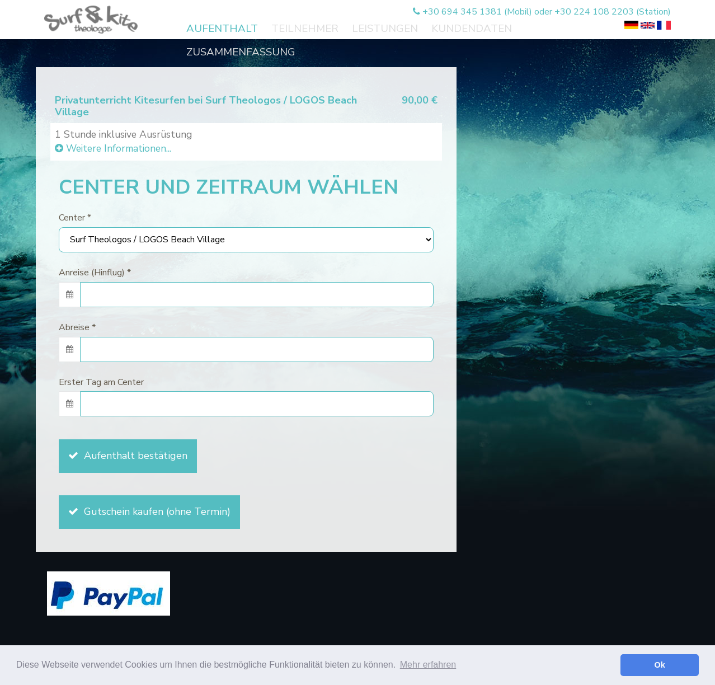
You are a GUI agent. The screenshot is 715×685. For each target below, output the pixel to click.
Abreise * (77, 327)
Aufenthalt (222, 28)
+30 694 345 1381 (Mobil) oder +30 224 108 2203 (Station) (542, 12)
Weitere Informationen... (113, 148)
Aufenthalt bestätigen (127, 455)
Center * (75, 218)
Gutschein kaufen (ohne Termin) (149, 511)
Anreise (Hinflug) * (95, 272)
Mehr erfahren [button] (428, 664)
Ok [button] (660, 664)
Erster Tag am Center (101, 382)
